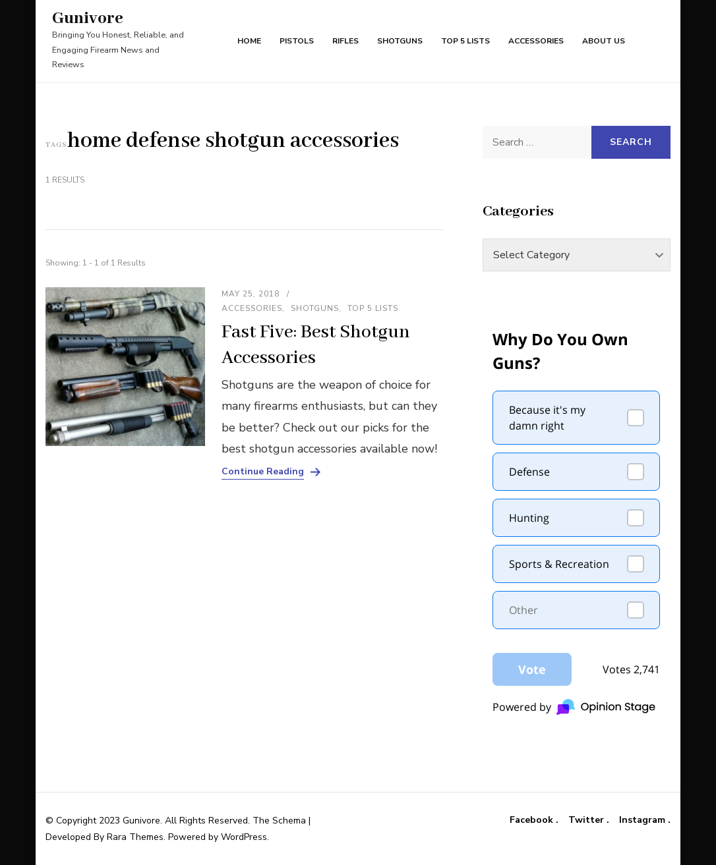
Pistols (297, 41)
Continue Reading (263, 472)
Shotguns (400, 41)
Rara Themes (135, 837)
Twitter (587, 820)
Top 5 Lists (465, 41)
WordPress (244, 837)
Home (249, 41)
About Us (603, 41)
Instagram (643, 820)
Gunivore (87, 18)
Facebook (533, 820)
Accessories (536, 41)
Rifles (345, 41)
